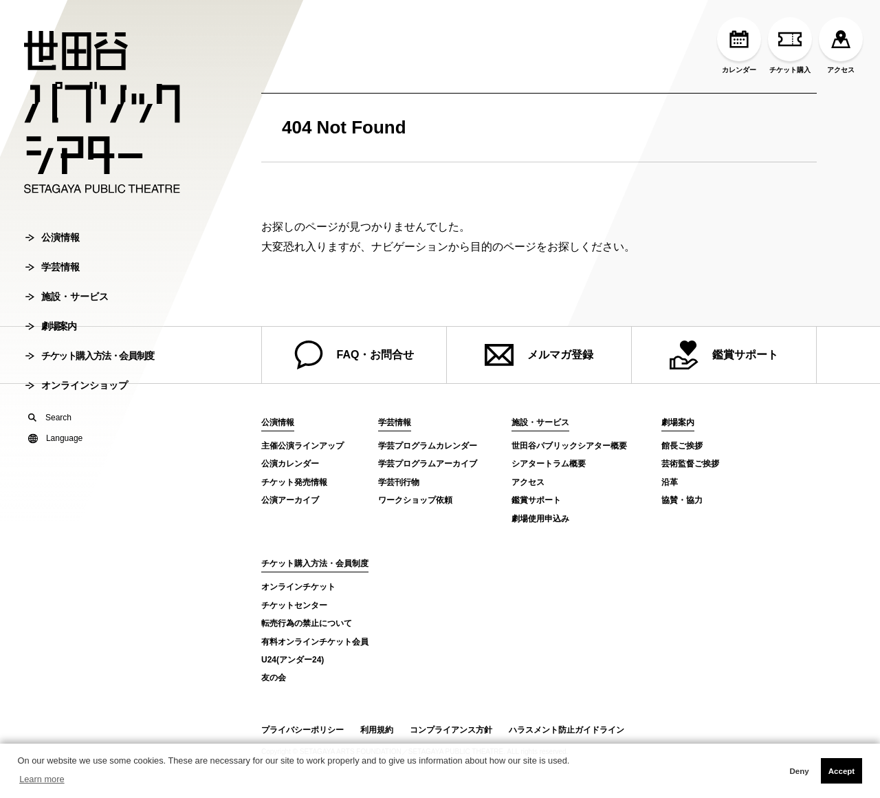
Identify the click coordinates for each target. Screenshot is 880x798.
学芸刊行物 (398, 482)
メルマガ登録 (539, 355)
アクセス (841, 45)
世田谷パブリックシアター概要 (569, 446)
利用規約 (376, 730)
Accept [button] (841, 771)
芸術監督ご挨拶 (690, 463)
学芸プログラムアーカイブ (427, 463)
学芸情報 (52, 269)
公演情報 (52, 240)
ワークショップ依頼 (415, 500)
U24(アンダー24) (292, 660)
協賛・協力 (682, 500)
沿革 (669, 482)
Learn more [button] (41, 779)
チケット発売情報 (294, 482)
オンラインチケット (298, 587)
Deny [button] (798, 771)
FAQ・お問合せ (354, 355)
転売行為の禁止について (306, 623)
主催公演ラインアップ (302, 446)
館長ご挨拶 (682, 446)
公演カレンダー (290, 463)
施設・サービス (67, 299)
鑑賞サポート (724, 355)
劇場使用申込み (540, 519)
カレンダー (739, 45)
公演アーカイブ (290, 500)
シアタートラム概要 (549, 463)
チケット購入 (790, 45)
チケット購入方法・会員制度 (89, 358)
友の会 (273, 677)
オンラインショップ (76, 387)
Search (50, 420)
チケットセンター (294, 605)
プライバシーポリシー (302, 730)
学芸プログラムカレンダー (427, 446)
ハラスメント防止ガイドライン (566, 730)
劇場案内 (50, 328)
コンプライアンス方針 (451, 730)
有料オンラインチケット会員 (314, 642)
